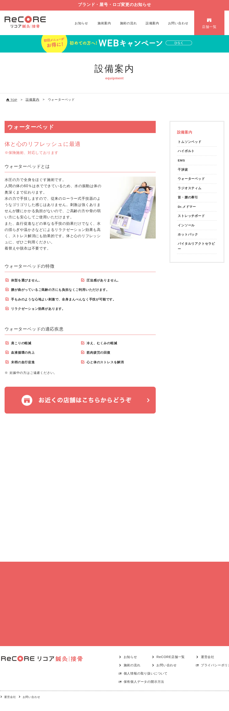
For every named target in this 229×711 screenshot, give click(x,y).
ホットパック (188, 234)
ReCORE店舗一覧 (170, 648)
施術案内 (104, 23)
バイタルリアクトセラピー (196, 246)
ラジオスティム (190, 188)
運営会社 (207, 648)
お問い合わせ (178, 23)
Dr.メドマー (187, 206)
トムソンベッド (190, 142)
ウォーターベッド (191, 179)
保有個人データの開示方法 (144, 673)
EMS (181, 160)
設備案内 (152, 23)
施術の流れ (128, 23)
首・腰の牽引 (188, 197)
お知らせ (81, 23)
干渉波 (183, 169)
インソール (186, 225)
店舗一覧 (209, 27)
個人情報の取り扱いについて (146, 665)
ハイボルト (186, 151)
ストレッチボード (191, 216)
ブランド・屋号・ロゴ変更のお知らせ (114, 4)
